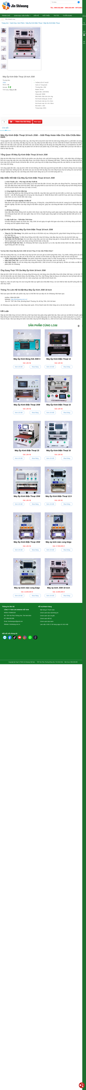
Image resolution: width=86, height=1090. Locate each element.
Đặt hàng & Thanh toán (47, 610)
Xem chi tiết (19, 367)
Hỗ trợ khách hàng (45, 606)
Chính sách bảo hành (46, 621)
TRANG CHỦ (6, 15)
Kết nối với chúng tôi (9, 633)
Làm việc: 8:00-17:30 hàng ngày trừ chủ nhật (54, 624)
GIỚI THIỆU (46, 15)
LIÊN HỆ (36, 15)
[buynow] (37, 122)
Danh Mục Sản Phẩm (21, 15)
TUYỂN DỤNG (67, 15)
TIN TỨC (56, 15)
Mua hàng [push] (35, 367)
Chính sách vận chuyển (47, 615)
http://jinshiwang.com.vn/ (19, 299)
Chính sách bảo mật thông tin (49, 612)
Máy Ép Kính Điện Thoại (34, 23)
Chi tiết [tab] (5, 128)
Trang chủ (5, 23)
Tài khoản (84, 22)
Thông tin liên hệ (8, 606)
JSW (4, 82)
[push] (20, 122)
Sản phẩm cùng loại (42, 325)
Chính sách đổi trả (45, 618)
